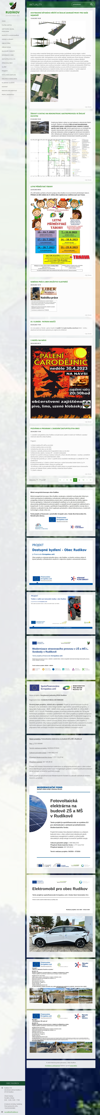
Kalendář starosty (8, 51)
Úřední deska (6, 47)
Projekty (5, 71)
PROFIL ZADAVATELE (8, 94)
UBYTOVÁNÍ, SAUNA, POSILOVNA (8, 30)
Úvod (4, 21)
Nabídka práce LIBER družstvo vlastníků (49, 282)
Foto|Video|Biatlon (9, 75)
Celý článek (88, 107)
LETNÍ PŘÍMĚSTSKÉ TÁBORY (42, 186)
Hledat (91, 4)
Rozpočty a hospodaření (10, 35)
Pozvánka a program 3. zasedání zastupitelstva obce (55, 428)
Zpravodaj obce (7, 63)
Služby (4, 67)
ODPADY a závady (7, 39)
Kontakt (5, 87)
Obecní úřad (6, 43)
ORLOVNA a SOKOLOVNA (9, 79)
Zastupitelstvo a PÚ (8, 59)
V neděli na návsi (38, 340)
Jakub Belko (73, 1066)
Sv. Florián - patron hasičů (43, 322)
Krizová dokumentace (9, 90)
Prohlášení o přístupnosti (52, 1066)
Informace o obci (8, 55)
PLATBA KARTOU (7, 25)
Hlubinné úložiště (8, 83)
